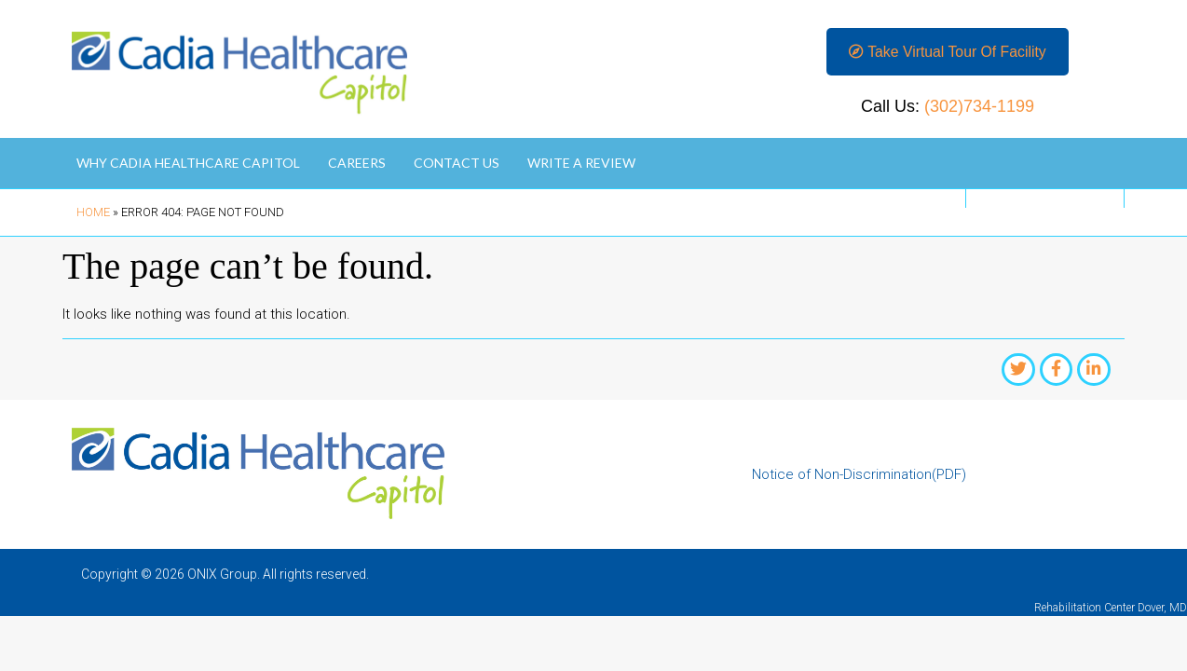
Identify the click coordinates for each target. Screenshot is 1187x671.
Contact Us (456, 164)
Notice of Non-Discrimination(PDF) (859, 476)
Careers (357, 164)
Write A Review (581, 164)
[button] (947, 52)
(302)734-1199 (979, 108)
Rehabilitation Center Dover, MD (1110, 609)
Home (93, 214)
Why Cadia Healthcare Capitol (188, 164)
